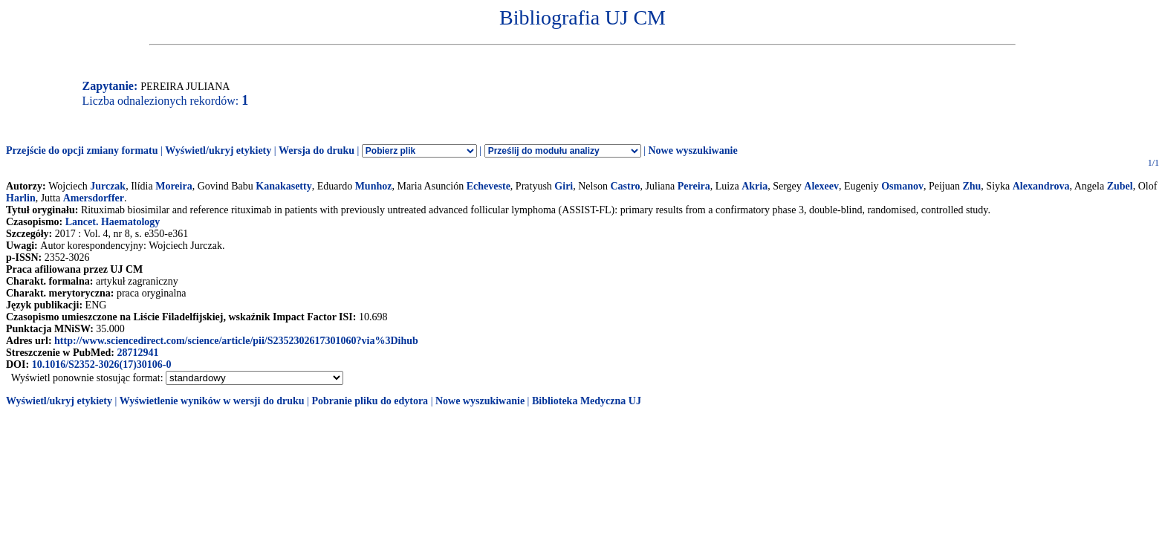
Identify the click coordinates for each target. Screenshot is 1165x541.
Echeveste (488, 186)
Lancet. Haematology (112, 221)
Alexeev (821, 186)
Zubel (1120, 186)
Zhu (971, 186)
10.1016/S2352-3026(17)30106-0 (102, 364)
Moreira (173, 186)
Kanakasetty (283, 186)
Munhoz (373, 186)
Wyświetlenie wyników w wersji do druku (212, 400)
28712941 (137, 352)
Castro (625, 186)
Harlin (21, 198)
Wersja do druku (316, 150)
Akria (754, 186)
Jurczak (108, 186)
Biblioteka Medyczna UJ (586, 400)
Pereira (694, 186)
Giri (563, 186)
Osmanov (902, 186)
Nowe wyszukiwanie (692, 150)
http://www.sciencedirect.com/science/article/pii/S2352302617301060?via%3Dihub (236, 340)
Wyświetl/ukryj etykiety (218, 150)
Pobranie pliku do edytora (369, 400)
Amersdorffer (93, 198)
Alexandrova (1041, 186)
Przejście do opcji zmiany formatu (82, 150)
